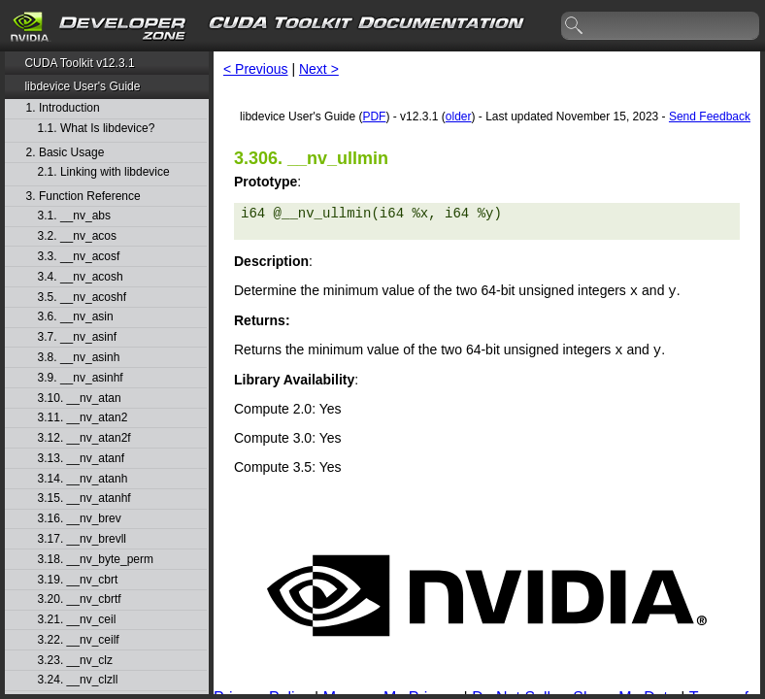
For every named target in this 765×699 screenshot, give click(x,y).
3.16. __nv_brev (79, 519)
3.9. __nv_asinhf (80, 378)
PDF (373, 116)
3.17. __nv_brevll (82, 539)
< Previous (255, 69)
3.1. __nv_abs (74, 216)
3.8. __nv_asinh (79, 357)
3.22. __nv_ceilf (78, 640)
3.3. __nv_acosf (79, 256)
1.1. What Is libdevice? (96, 128)
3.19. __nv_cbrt (78, 580)
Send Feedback (709, 116)
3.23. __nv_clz (75, 660)
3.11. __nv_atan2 (83, 418)
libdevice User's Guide (82, 86)
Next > (319, 69)
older (459, 116)
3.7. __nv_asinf (77, 337)
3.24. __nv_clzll (78, 680)
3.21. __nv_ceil (77, 620)
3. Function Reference (83, 196)
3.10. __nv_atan (79, 398)
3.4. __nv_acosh (80, 277)
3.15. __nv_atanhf (84, 498)
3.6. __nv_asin (76, 317)
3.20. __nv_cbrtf (79, 599)
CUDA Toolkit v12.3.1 (79, 63)
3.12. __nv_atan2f (84, 438)
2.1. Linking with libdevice (104, 172)
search (574, 26)
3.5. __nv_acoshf (82, 297)
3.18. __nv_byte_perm (95, 559)
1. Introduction (63, 108)
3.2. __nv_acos (77, 236)
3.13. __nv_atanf (81, 458)
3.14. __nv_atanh (83, 479)
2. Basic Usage (65, 153)
